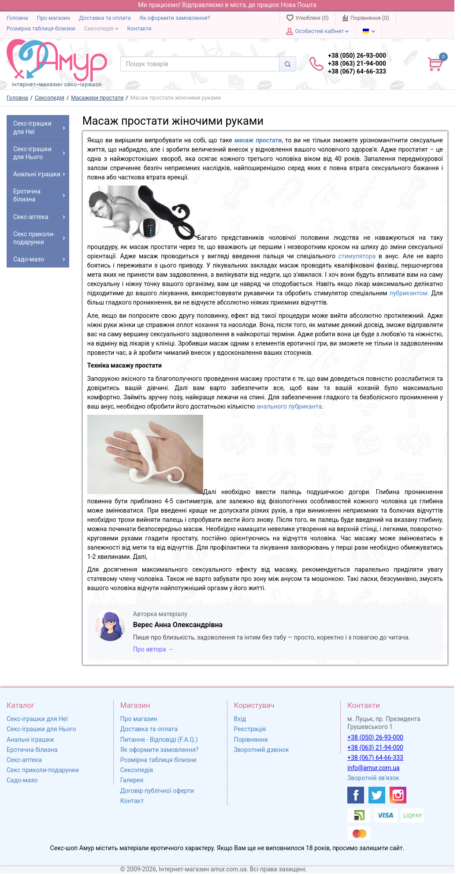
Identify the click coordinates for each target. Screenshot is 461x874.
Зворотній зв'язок (373, 777)
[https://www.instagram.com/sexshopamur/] (398, 795)
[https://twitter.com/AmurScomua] (376, 795)
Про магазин (54, 18)
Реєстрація (250, 729)
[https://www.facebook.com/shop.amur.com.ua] (355, 795)
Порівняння (251, 739)
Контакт (132, 800)
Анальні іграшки (30, 739)
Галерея (131, 780)
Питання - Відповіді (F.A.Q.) (159, 739)
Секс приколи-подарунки (43, 770)
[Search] (287, 63)
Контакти (139, 28)
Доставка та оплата (104, 18)
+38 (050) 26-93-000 (375, 737)
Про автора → (153, 649)
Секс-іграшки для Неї (37, 718)
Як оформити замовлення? (175, 18)
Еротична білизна (32, 749)
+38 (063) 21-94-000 (375, 747)
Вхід (240, 718)
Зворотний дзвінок (261, 749)
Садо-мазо (22, 780)
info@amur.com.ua (373, 767)
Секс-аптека (24, 759)
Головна (17, 18)
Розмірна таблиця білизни (41, 28)
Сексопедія (101, 28)
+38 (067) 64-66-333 (375, 757)
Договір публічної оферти (157, 790)
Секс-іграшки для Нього (41, 729)
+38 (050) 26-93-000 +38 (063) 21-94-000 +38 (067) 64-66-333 (357, 63)
